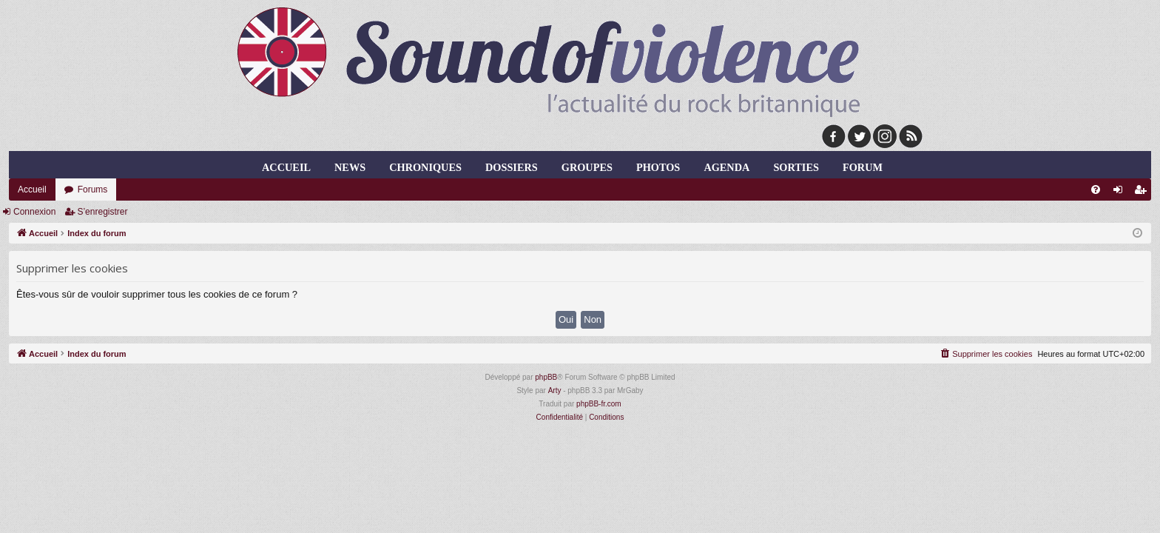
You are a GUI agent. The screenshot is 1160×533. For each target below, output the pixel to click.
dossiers (511, 167)
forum (863, 167)
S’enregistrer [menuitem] (1143, 192)
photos (658, 167)
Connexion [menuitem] (1121, 192)
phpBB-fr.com (598, 404)
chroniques (425, 167)
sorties (795, 167)
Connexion (34, 212)
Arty (555, 390)
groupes (587, 167)
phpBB (546, 377)
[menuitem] (1096, 189)
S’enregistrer (102, 212)
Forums (93, 189)
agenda (726, 167)
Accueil (286, 167)
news (349, 167)
